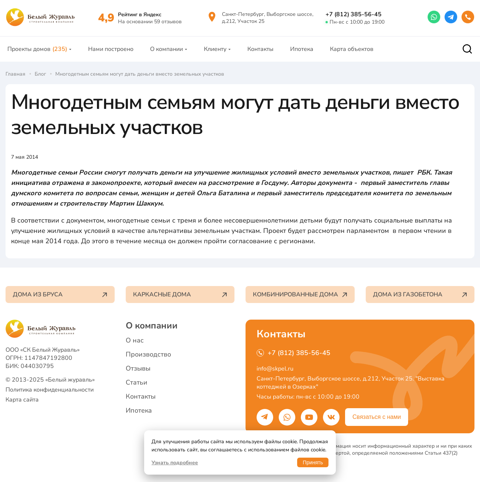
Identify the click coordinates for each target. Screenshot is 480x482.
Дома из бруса (60, 294)
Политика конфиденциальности (50, 390)
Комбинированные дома (300, 294)
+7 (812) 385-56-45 (354, 14)
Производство (148, 354)
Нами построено (110, 49)
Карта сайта (22, 400)
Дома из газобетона (420, 294)
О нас (135, 340)
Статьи (136, 382)
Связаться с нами (376, 417)
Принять (313, 462)
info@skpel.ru (275, 369)
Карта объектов (351, 49)
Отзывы (138, 368)
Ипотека (301, 49)
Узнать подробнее (175, 462)
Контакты (260, 49)
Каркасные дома (180, 294)
